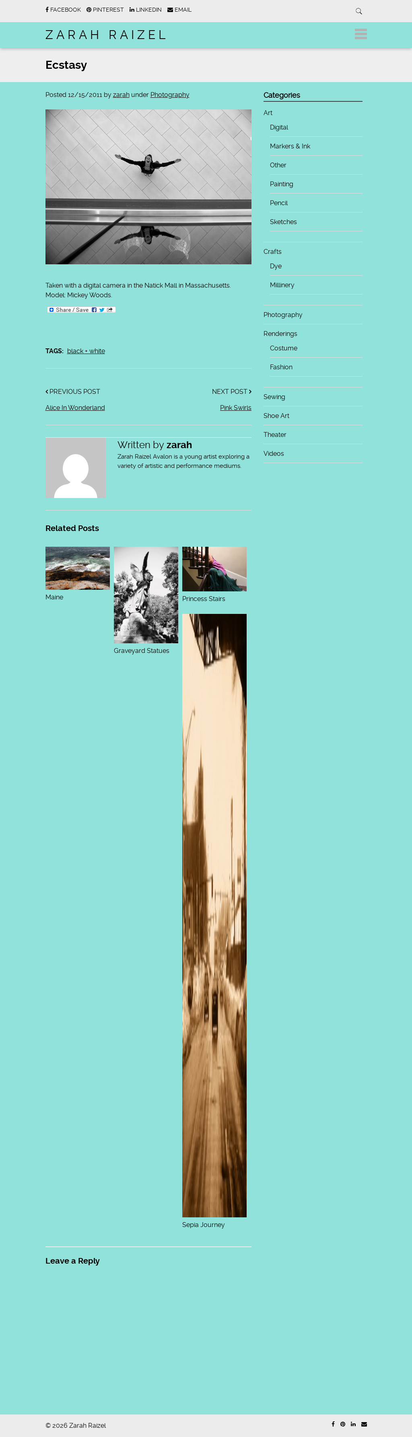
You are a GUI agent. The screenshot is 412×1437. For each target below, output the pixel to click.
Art (268, 113)
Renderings (280, 334)
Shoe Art (276, 416)
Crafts (273, 251)
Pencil (279, 203)
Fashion (281, 367)
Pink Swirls (235, 408)
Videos (274, 453)
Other (278, 165)
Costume (283, 348)
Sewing (274, 397)
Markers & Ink (290, 146)
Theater (275, 435)
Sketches (283, 222)
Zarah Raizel (107, 35)
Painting (281, 184)
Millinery (282, 285)
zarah (121, 95)
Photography (170, 95)
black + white (86, 351)
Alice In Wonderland (75, 408)
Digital (279, 127)
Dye (276, 266)
